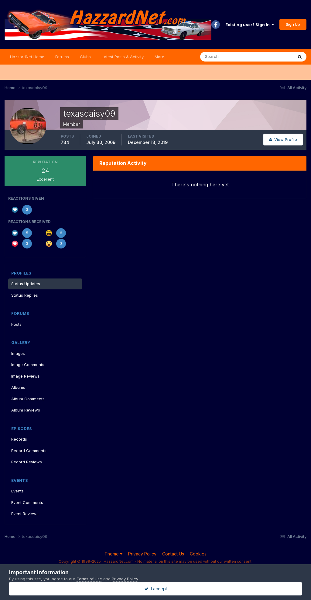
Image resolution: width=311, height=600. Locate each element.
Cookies (198, 553)
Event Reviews (25, 513)
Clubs (85, 56)
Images (18, 353)
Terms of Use (89, 578)
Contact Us (173, 553)
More (159, 56)
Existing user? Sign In (249, 24)
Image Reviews (25, 376)
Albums (18, 387)
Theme (113, 553)
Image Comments (27, 364)
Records (19, 439)
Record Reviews (26, 461)
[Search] (227, 57)
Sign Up (293, 24)
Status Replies (24, 295)
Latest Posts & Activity (123, 56)
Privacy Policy (142, 553)
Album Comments (28, 398)
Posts (16, 324)
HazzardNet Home (27, 56)
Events (17, 490)
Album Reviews (25, 410)
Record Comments (28, 450)
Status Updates (25, 283)
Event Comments (27, 502)
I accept (155, 588)
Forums (62, 56)
